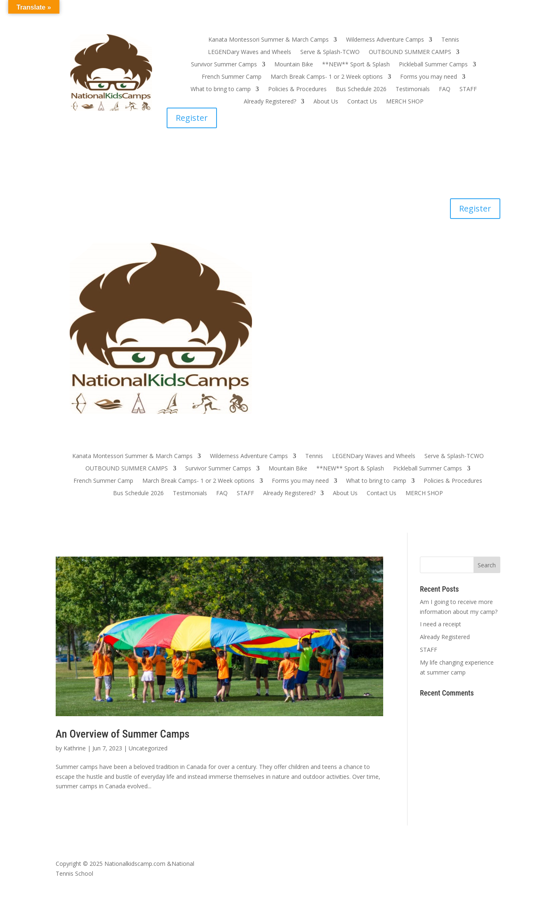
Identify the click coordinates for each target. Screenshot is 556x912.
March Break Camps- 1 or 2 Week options (327, 77)
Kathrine (75, 748)
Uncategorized (148, 748)
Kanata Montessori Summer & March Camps (268, 40)
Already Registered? (270, 102)
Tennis (450, 40)
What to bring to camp (221, 89)
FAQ (444, 89)
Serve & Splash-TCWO (330, 52)
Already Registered (445, 637)
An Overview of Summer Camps (123, 734)
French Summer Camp (232, 77)
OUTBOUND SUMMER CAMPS (410, 52)
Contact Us (362, 102)
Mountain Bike (293, 64)
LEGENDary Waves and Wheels (249, 52)
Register (192, 117)
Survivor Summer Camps (224, 64)
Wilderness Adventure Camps (385, 40)
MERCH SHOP (405, 102)
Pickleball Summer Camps (433, 64)
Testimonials (413, 89)
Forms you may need (428, 77)
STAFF (468, 89)
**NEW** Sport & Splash (356, 64)
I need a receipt (440, 624)
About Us (325, 102)
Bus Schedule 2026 (361, 89)
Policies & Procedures (297, 89)
